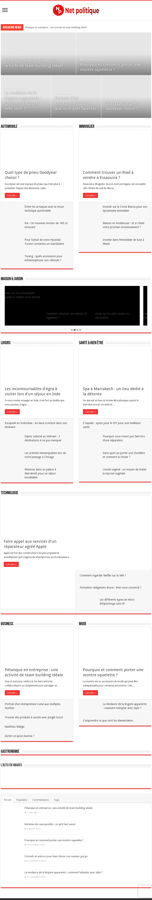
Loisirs (5, 343)
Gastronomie (10, 736)
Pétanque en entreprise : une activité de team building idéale (56, 27)
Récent (7, 784)
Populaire (21, 784)
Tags (56, 784)
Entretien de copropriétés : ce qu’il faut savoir (50, 808)
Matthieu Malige (34, 696)
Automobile (9, 126)
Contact (87, 888)
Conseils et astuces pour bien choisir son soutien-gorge (56, 840)
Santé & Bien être (91, 343)
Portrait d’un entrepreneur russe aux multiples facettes (75, 103)
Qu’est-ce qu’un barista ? (39, 713)
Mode (82, 584)
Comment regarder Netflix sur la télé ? (123, 504)
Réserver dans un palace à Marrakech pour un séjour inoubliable (40, 476)
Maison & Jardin (12, 279)
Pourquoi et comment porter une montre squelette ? (54, 824)
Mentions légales (70, 888)
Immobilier (86, 126)
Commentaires (40, 784)
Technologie (9, 496)
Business (7, 584)
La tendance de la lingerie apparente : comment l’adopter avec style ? (64, 857)
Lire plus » (12, 195)
